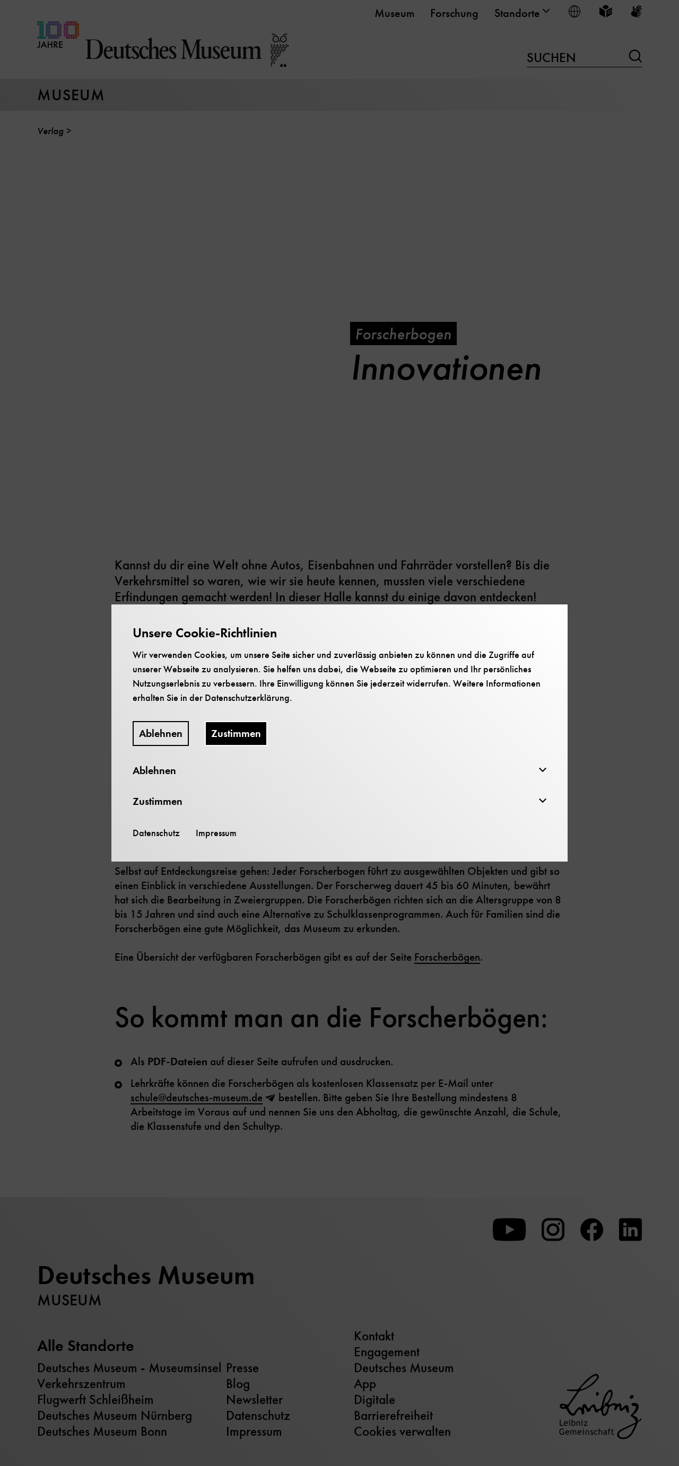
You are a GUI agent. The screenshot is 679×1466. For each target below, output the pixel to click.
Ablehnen (160, 733)
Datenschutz (156, 833)
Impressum (216, 833)
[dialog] (339, 733)
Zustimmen (236, 733)
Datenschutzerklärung (247, 698)
